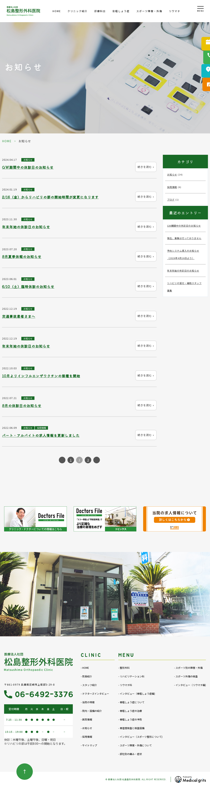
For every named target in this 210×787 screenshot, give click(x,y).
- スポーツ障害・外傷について (135, 745)
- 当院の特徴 (88, 702)
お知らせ (27, 159)
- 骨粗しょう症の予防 (130, 719)
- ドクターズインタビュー (95, 693)
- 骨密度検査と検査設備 (131, 728)
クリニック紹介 (77, 11)
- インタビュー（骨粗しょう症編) (136, 693)
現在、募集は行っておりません (184, 238)
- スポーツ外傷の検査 (186, 676)
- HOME (85, 667)
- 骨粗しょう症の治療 (130, 710)
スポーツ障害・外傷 (149, 11)
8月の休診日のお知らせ (21, 405)
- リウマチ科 (125, 685)
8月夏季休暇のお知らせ (21, 256)
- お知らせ (86, 728)
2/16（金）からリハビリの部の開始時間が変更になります (50, 197)
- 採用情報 (86, 736)
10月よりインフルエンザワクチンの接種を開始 (41, 375)
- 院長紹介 (86, 676)
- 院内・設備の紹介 (91, 710)
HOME (56, 11)
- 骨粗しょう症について (131, 702)
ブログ (171, 199)
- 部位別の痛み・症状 (130, 754)
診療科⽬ (100, 11)
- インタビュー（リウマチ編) (190, 685)
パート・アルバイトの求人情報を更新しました (41, 435)
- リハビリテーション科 (131, 676)
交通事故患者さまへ (18, 316)
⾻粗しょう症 (121, 11)
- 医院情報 (86, 719)
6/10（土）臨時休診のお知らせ (28, 286)
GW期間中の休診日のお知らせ (28, 167)
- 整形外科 (124, 667)
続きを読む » (146, 167)
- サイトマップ (89, 745)
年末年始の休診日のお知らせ (26, 226)
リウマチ (174, 11)
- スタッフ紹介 (89, 685)
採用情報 (41, 427)
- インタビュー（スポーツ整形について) (140, 736)
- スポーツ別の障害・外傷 (188, 667)
